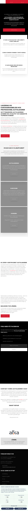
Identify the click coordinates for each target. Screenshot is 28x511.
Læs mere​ (14, 173)
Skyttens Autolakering (7, 126)
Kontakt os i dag (5, 135)
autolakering (21, 119)
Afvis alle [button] (7, 508)
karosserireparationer (5, 120)
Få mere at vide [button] (14, 505)
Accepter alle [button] (20, 508)
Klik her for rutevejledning (6, 463)
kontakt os (21, 399)
